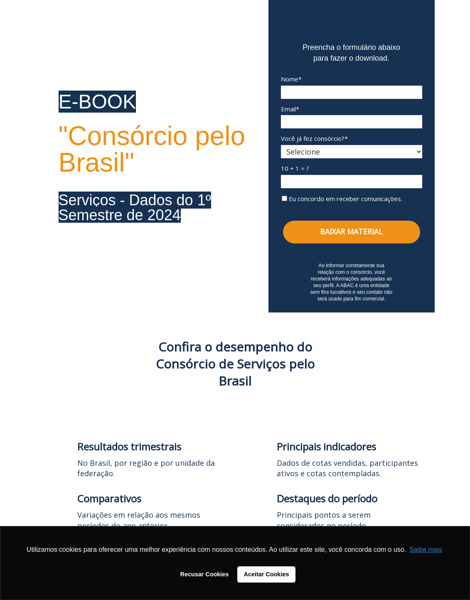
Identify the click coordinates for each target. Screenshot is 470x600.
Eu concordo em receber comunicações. (342, 199)
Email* (290, 109)
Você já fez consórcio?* (314, 139)
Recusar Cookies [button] (204, 574)
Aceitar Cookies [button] (266, 574)
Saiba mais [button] (425, 549)
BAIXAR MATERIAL (351, 231)
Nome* (291, 79)
